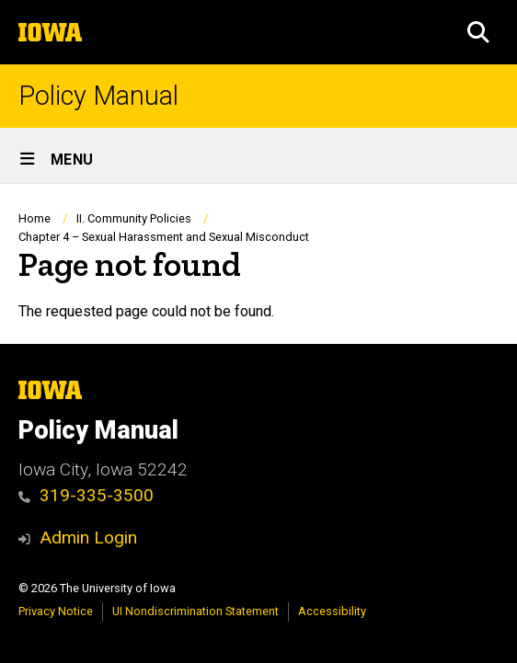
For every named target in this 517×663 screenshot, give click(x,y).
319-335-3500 (86, 495)
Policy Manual (98, 96)
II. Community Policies (133, 218)
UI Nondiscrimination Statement (195, 611)
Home (34, 218)
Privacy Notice (55, 611)
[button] (478, 32)
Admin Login (88, 537)
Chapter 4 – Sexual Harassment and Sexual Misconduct (163, 237)
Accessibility (332, 611)
